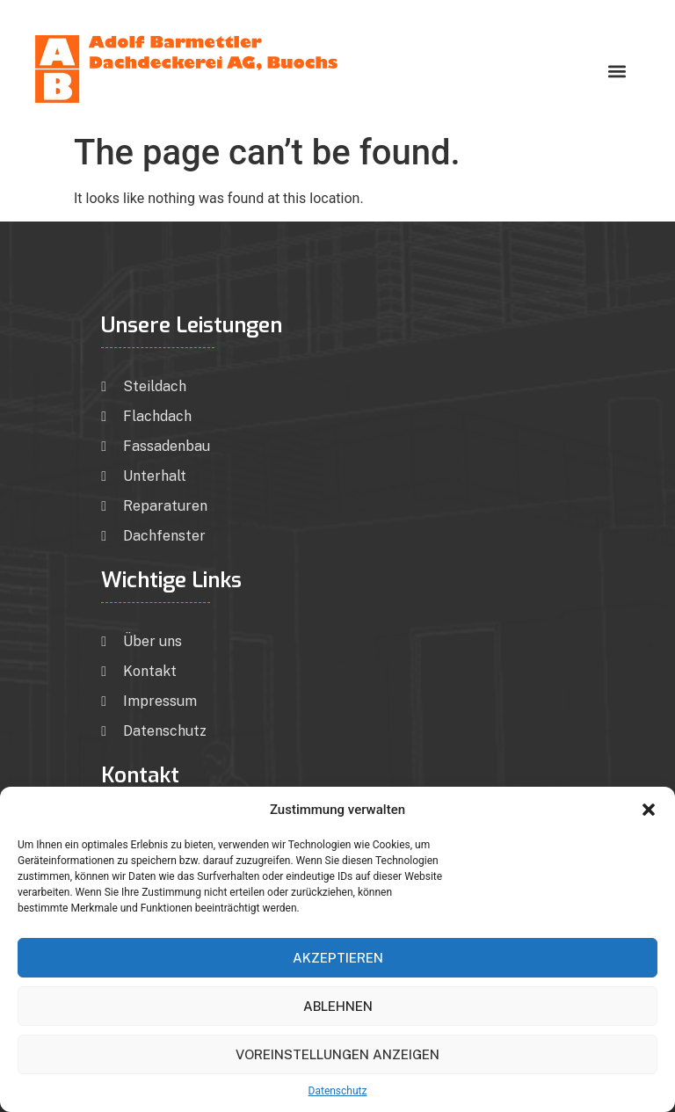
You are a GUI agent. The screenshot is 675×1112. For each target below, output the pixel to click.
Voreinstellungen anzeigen (337, 1054)
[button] (648, 809)
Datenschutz (337, 1091)
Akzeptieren (338, 957)
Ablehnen (338, 1006)
